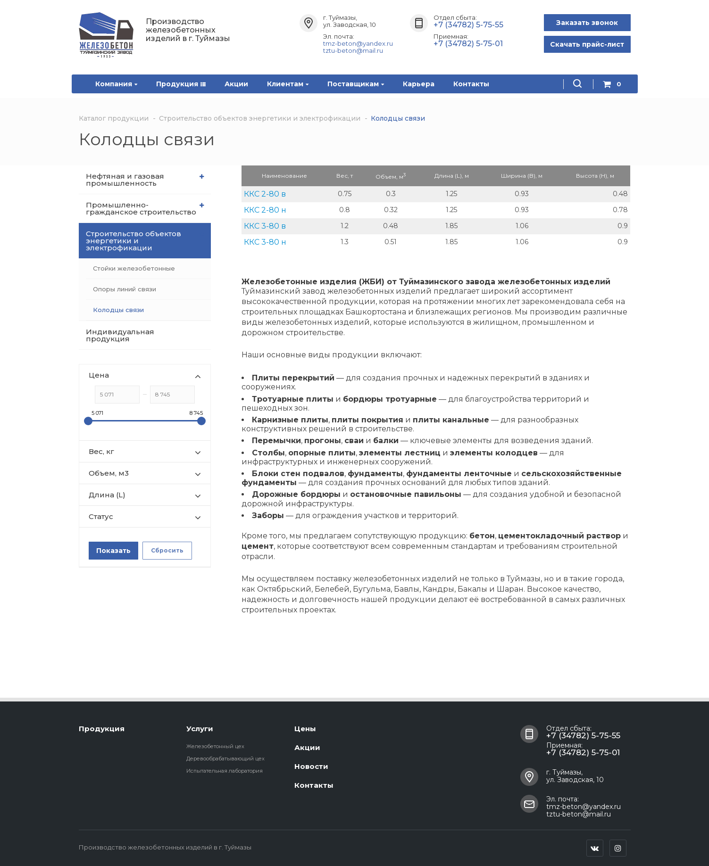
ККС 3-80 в (265, 226)
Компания (116, 84)
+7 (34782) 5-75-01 (468, 43)
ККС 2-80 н (265, 210)
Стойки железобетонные (134, 268)
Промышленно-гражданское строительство (145, 208)
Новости (311, 766)
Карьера (418, 84)
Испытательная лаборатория (224, 770)
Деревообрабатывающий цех (225, 758)
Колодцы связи (118, 309)
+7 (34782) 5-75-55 (468, 24)
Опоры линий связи (124, 289)
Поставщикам (355, 84)
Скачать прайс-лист (587, 44)
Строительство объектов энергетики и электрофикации (146, 240)
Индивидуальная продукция (120, 335)
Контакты (471, 84)
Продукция (181, 84)
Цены (305, 728)
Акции (236, 84)
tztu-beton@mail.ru (353, 50)
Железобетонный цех (215, 746)
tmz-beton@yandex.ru (358, 43)
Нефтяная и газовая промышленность (145, 180)
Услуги (199, 728)
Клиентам (288, 84)
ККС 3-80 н (265, 242)
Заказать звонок (587, 22)
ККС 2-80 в (265, 194)
